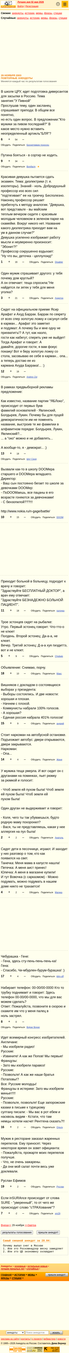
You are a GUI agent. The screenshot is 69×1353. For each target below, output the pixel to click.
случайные (32, 1269)
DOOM (59, 517)
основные (20, 1266)
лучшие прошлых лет (12, 1269)
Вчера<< (6, 1225)
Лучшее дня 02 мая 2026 (30, 2)
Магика (58, 892)
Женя (59, 759)
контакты (25, 1339)
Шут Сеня (31, 459)
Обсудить (6, 145)
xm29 (57, 1213)
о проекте (37, 1339)
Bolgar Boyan (33, 1027)
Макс (59, 673)
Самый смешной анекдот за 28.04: (27, 1240)
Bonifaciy (31, 166)
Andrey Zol (31, 377)
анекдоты (17, 13)
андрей (60, 723)
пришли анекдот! (56, 1274)
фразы (48, 13)
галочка (60, 610)
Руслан (60, 1186)
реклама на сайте (10, 1339)
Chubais (59, 656)
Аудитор (59, 298)
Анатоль (59, 837)
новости (61, 1339)
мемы (39, 13)
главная (6, 1275)
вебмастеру (50, 1339)
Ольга (59, 1127)
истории (29, 13)
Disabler (59, 262)
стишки (58, 13)
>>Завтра (30, 1225)
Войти (20, 6)
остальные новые (37, 1266)
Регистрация (31, 6)
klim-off (59, 976)
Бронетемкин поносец (37, 145)
